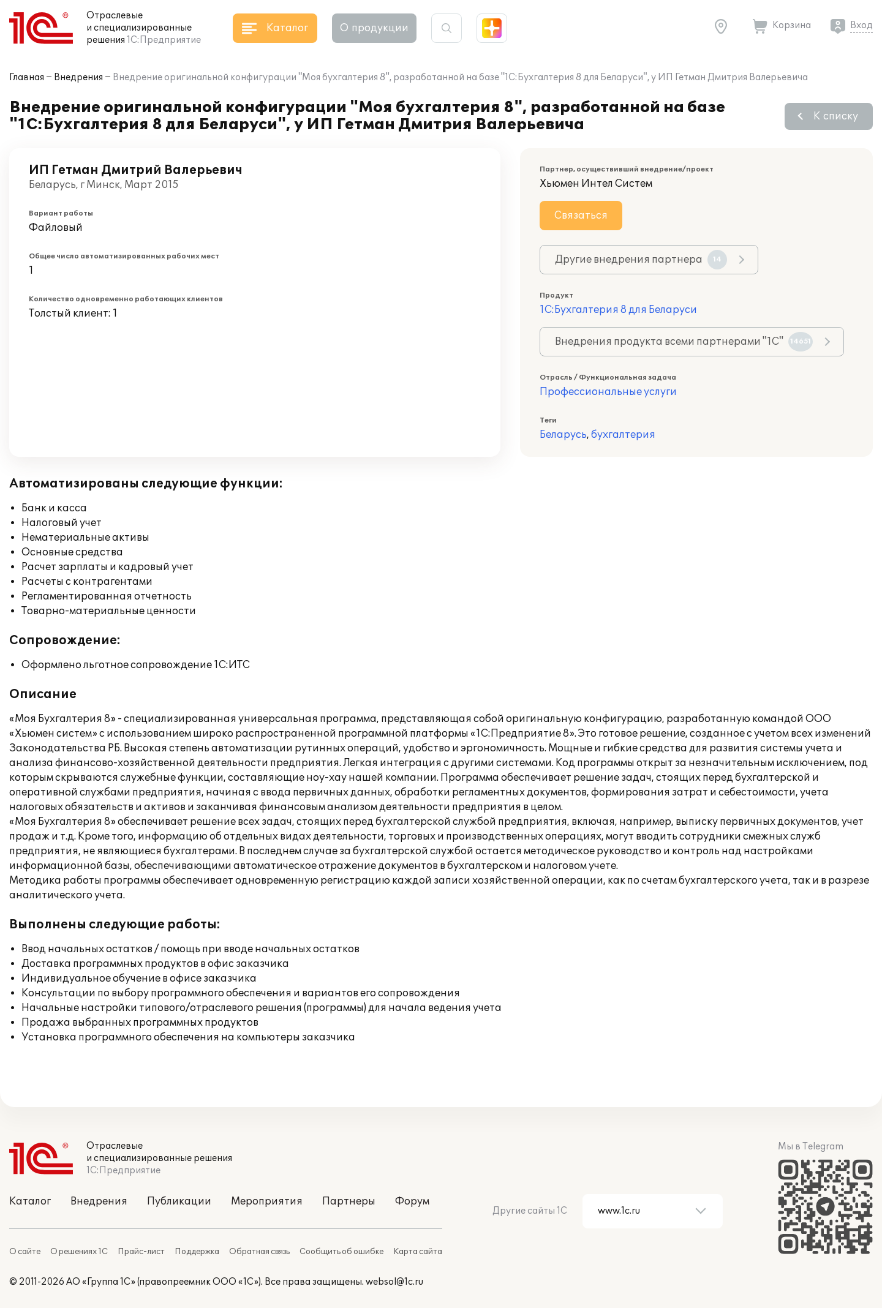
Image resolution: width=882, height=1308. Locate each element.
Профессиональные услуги (608, 392)
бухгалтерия (623, 435)
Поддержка (197, 1252)
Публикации (179, 1201)
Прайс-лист (141, 1252)
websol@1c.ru (394, 1282)
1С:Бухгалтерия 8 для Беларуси (618, 310)
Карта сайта (417, 1252)
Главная (26, 77)
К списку (835, 116)
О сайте (24, 1252)
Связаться (581, 215)
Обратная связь (259, 1252)
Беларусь (563, 435)
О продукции (374, 28)
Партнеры (348, 1201)
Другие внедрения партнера (641, 259)
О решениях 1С (79, 1252)
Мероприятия (267, 1201)
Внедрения (78, 77)
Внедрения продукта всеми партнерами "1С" (684, 341)
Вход (861, 25)
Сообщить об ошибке (341, 1252)
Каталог (30, 1201)
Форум (412, 1201)
